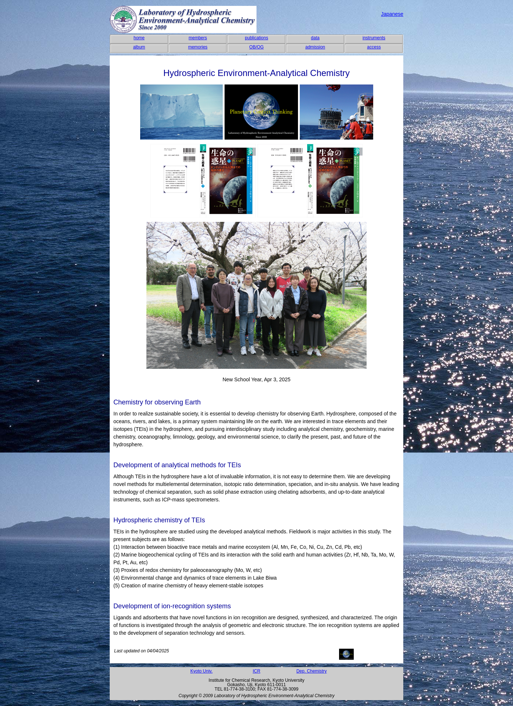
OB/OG (256, 47)
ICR (257, 671)
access (374, 47)
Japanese (392, 14)
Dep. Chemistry (311, 671)
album (139, 47)
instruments (374, 37)
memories (198, 47)
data (315, 37)
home (139, 37)
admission (315, 47)
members (198, 37)
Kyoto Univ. (201, 671)
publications (256, 37)
